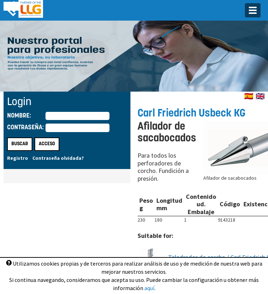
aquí (149, 288)
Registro (17, 158)
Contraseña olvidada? (58, 158)
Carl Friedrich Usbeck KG (192, 113)
